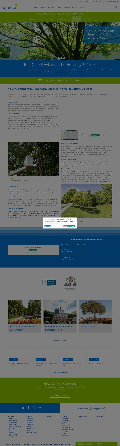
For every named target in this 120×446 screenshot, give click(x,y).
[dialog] (60, 223)
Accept (72, 226)
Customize (48, 226)
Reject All (66, 226)
